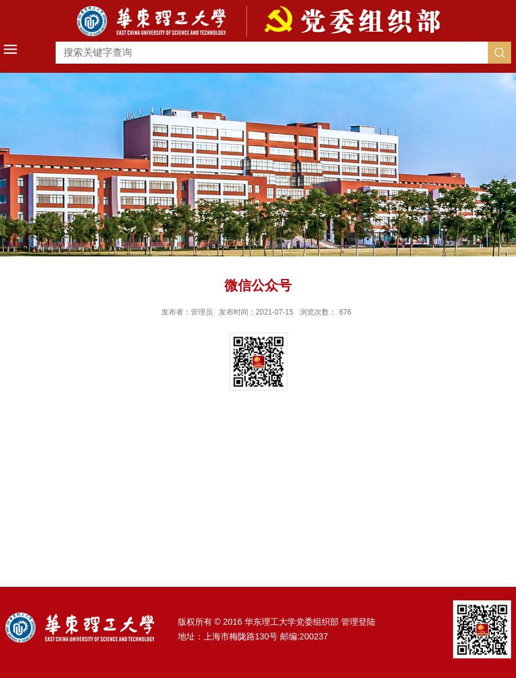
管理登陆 (358, 622)
